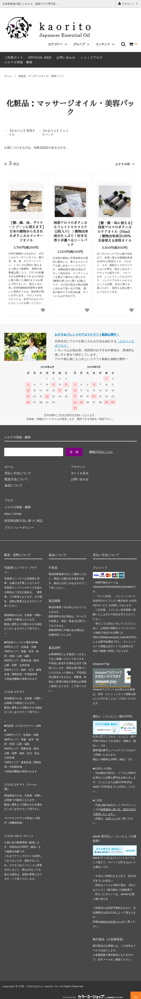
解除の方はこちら (101, 451)
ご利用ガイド (13, 57)
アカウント (128, 3)
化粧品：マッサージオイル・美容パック (41, 76)
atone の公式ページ (111, 918)
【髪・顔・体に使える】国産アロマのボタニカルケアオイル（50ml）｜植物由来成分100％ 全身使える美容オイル (114, 231)
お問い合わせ (65, 57)
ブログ (8, 499)
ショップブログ (91, 57)
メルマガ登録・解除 (18, 62)
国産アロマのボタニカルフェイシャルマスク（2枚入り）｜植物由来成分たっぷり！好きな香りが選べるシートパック (70, 233)
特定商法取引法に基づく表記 (23, 518)
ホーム (8, 76)
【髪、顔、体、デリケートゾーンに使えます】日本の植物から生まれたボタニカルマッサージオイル (26, 231)
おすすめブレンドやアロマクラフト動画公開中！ (87, 334)
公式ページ (111, 815)
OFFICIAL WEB (39, 57)
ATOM (17, 512)
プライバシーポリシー (19, 524)
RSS (7, 512)
